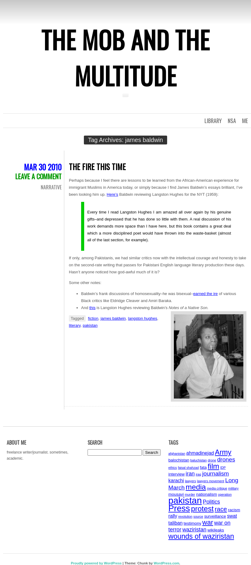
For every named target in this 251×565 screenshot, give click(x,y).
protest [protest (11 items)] (202, 509)
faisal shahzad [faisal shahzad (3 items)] (188, 467)
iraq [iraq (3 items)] (198, 474)
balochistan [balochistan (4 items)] (178, 460)
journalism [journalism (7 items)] (215, 473)
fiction (93, 318)
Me (245, 121)
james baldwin (113, 318)
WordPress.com (166, 563)
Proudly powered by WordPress (96, 563)
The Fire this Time (97, 166)
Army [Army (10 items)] (223, 452)
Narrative (51, 187)
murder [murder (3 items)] (190, 494)
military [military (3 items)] (233, 488)
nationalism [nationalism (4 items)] (206, 494)
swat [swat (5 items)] (232, 516)
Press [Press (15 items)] (179, 508)
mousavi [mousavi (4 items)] (176, 494)
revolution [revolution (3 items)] (185, 516)
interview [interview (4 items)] (176, 474)
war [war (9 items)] (207, 522)
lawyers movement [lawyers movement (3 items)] (210, 481)
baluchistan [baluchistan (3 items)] (198, 460)
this (92, 307)
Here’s (112, 194)
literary (75, 325)
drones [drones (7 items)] (226, 459)
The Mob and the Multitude (125, 57)
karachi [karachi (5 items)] (176, 480)
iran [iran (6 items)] (190, 474)
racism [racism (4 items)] (234, 510)
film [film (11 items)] (213, 466)
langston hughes (142, 318)
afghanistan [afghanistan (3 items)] (176, 453)
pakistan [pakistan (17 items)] (185, 500)
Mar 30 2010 (43, 167)
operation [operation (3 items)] (224, 494)
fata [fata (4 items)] (203, 467)
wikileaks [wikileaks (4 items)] (216, 530)
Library (213, 121)
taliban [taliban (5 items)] (175, 523)
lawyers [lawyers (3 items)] (190, 481)
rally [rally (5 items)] (172, 516)
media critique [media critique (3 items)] (217, 488)
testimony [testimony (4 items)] (192, 523)
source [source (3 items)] (198, 516)
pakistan (90, 325)
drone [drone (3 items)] (212, 460)
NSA (232, 121)
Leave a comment (38, 176)
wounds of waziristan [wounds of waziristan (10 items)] (201, 536)
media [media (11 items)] (196, 487)
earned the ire (205, 293)
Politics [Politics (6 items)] (211, 502)
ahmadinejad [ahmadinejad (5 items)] (200, 453)
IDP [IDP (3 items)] (223, 467)
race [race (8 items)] (221, 508)
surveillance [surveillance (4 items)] (215, 516)
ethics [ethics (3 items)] (172, 467)
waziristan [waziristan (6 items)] (194, 530)
